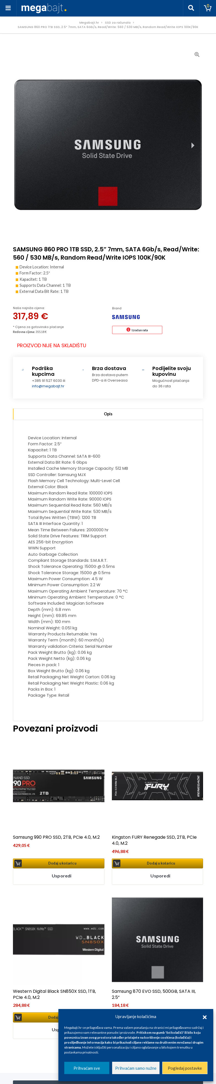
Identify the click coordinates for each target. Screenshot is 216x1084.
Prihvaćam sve (87, 1068)
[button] (204, 1016)
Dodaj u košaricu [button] (62, 863)
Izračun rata (140, 330)
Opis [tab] (108, 414)
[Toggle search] (191, 8)
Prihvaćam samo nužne (135, 1068)
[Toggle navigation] (8, 8)
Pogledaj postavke (185, 1068)
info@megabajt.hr (48, 386)
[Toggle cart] (207, 8)
